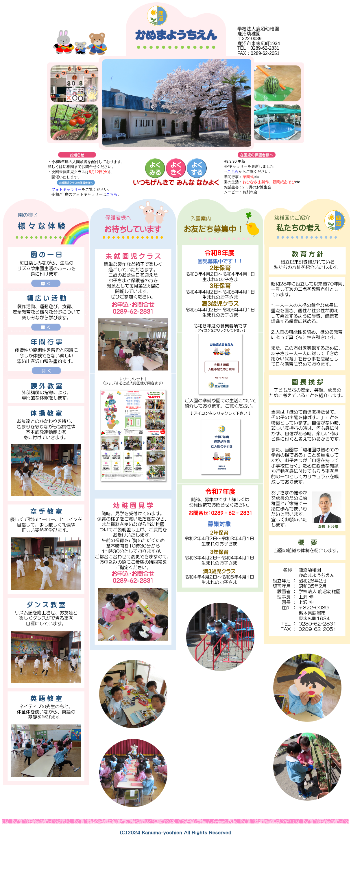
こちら (111, 194)
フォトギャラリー (66, 189)
